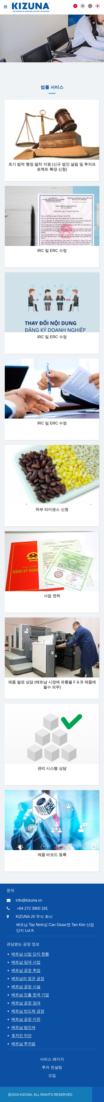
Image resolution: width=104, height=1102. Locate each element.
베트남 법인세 (23, 1027)
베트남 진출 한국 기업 (30, 995)
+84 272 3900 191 (32, 908)
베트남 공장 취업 (25, 970)
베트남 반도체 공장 (27, 1011)
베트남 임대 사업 (25, 962)
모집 (52, 1075)
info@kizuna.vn (29, 900)
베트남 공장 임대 (25, 1003)
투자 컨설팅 (52, 1067)
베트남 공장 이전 (25, 1019)
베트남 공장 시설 (25, 987)
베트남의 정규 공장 (27, 978)
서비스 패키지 (52, 1059)
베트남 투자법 (23, 1044)
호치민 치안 (21, 1035)
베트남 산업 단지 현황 (30, 954)
